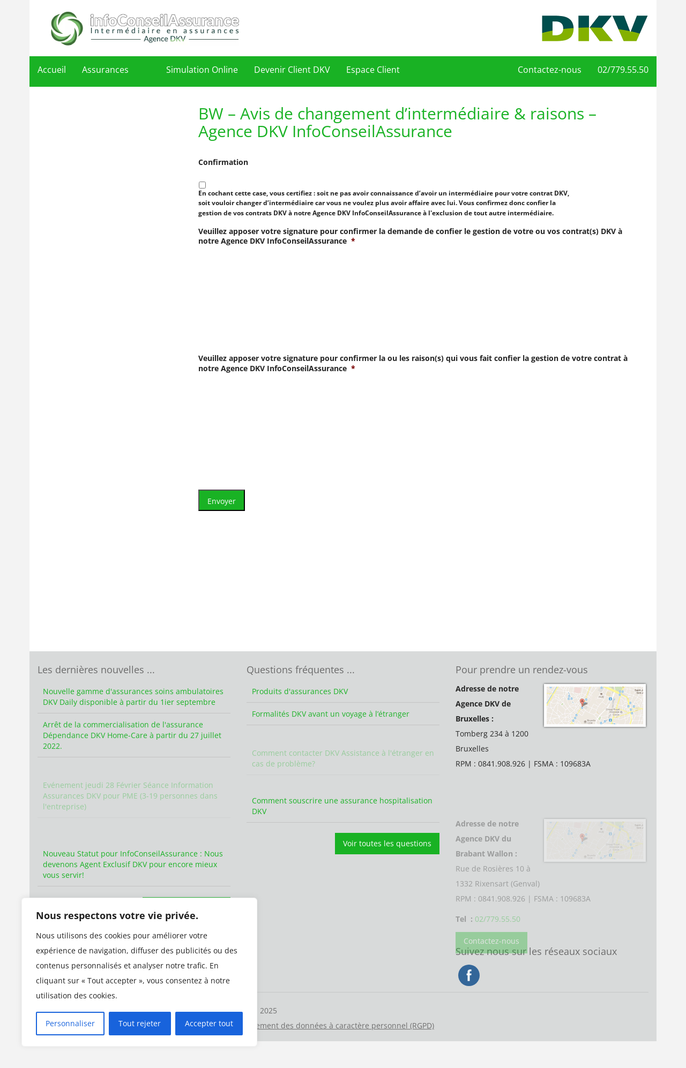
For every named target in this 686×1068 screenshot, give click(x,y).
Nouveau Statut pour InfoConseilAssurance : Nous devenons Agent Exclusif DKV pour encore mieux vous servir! (133, 864)
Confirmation (223, 162)
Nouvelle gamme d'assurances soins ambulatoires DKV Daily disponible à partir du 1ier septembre (133, 696)
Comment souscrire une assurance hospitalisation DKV (342, 805)
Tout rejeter (139, 1023)
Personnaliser (70, 1023)
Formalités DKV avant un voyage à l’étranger (330, 726)
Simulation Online (202, 70)
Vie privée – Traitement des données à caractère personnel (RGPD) (315, 1039)
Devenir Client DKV (292, 70)
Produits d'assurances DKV (300, 691)
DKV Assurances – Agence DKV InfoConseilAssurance (145, 28)
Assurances (105, 70)
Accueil (52, 70)
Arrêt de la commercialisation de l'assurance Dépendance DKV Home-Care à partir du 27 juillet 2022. (132, 748)
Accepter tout (209, 1023)
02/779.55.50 (623, 70)
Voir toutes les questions (387, 843)
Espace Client (373, 70)
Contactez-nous (549, 70)
